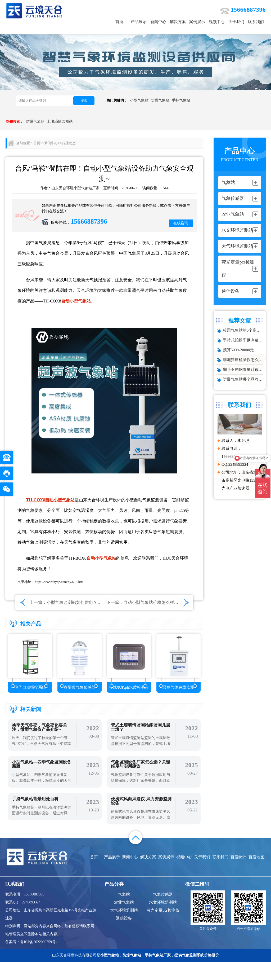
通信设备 (124, 918)
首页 (119, 22)
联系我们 (256, 22)
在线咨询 (180, 223)
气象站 (124, 894)
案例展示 (197, 22)
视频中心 (217, 22)
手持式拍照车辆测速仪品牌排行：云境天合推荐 (243, 340)
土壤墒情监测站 (60, 122)
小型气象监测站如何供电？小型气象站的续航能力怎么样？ (102, 602)
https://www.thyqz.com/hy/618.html (59, 582)
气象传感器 (163, 894)
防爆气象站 (160, 100)
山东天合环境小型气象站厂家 (75, 188)
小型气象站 (139, 100)
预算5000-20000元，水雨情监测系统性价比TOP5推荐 (243, 350)
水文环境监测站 (163, 902)
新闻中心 (158, 22)
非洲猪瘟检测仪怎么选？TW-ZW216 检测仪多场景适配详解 (243, 360)
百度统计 (238, 857)
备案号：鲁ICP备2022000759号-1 (31, 942)
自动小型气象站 (76, 301)
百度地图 (256, 857)
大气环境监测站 (124, 910)
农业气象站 (124, 902)
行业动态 (69, 143)
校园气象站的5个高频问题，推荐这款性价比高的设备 (243, 330)
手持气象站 (181, 100)
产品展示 (139, 22)
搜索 (83, 101)
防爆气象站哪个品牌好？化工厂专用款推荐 (243, 379)
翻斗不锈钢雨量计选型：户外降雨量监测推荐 (243, 369)
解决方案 (178, 22)
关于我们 (236, 22)
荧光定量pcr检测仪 (163, 910)
